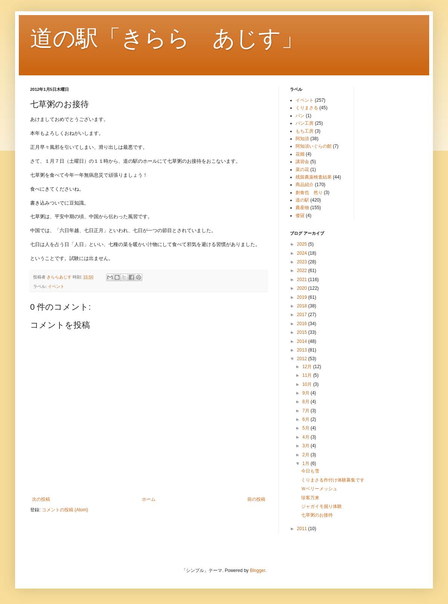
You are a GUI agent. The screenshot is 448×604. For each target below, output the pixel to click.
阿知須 (302, 138)
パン (300, 115)
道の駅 (302, 200)
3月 (306, 445)
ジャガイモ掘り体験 (321, 506)
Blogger (257, 570)
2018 (302, 306)
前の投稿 (256, 499)
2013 (302, 350)
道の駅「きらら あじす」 (167, 38)
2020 (302, 288)
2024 (302, 253)
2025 (302, 244)
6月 (306, 419)
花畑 (300, 154)
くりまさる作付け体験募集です (332, 480)
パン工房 (305, 123)
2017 (302, 314)
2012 (302, 358)
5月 (306, 428)
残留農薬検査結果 (314, 177)
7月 (306, 410)
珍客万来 (310, 497)
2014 (302, 341)
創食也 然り (309, 192)
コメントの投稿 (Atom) (65, 509)
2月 (306, 454)
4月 (306, 437)
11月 (307, 375)
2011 (302, 528)
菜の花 (302, 169)
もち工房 (305, 131)
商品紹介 (305, 184)
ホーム (148, 499)
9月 (306, 393)
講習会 (302, 161)
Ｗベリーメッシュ (319, 488)
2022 (302, 270)
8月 (306, 401)
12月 (307, 366)
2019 (302, 297)
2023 (302, 262)
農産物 (302, 207)
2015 (302, 332)
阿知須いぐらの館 (314, 146)
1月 (306, 463)
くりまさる (307, 107)
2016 (302, 323)
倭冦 (300, 215)
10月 (307, 384)
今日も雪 (310, 471)
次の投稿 (41, 499)
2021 (302, 279)
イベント (56, 286)
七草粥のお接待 (317, 515)
